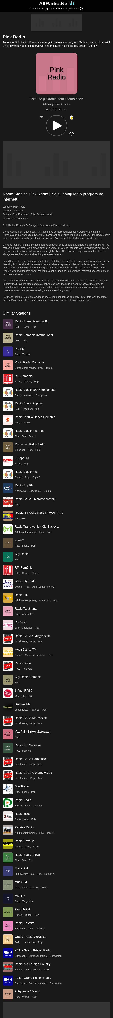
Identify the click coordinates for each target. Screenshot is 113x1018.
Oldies (27, 381)
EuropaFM (22, 458)
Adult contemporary (25, 532)
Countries (35, 8)
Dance (32, 436)
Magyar (38, 805)
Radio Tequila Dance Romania (35, 417)
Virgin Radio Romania (29, 362)
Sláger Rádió (23, 690)
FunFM (19, 540)
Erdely (18, 805)
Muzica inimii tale (24, 873)
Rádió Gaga (23, 663)
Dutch (28, 914)
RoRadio (20, 622)
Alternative (21, 490)
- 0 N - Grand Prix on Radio (33, 950)
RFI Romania (23, 376)
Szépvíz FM (23, 704)
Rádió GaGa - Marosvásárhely (35, 499)
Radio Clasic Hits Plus (29, 430)
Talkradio (27, 668)
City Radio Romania (28, 677)
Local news (21, 641)
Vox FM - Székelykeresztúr (32, 731)
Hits (41, 532)
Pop (14, 214)
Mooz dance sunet (35, 655)
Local (25, 545)
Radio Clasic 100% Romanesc (35, 389)
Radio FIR (21, 595)
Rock (38, 449)
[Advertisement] (56, 22)
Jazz (27, 846)
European (23, 214)
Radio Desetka (24, 923)
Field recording (33, 969)
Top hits (34, 709)
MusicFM (21, 882)
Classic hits (21, 887)
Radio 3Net (22, 813)
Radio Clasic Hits (26, 471)
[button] (56, 125)
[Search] (81, 8)
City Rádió (22, 554)
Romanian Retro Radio (30, 444)
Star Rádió (22, 786)
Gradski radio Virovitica (30, 936)
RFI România (23, 567)
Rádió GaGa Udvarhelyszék (33, 772)
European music (24, 395)
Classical (20, 449)
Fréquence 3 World (27, 991)
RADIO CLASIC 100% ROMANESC (39, 513)
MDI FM (20, 895)
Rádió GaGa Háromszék (31, 759)
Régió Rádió (23, 800)
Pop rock (27, 750)
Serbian (41, 214)
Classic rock (21, 819)
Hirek (28, 805)
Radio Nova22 (24, 841)
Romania (18, 210)
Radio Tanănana (26, 608)
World (50, 214)
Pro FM (20, 348)
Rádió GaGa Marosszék (31, 718)
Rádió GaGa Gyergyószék (32, 636)
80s (17, 436)
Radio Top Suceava (28, 745)
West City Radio (25, 581)
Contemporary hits (25, 367)
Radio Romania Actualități (32, 321)
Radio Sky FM (24, 485)
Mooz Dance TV (25, 649)
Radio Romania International (34, 335)
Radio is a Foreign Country (32, 964)
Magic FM (21, 868)
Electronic (35, 490)
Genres (60, 8)
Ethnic (18, 969)
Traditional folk (31, 408)
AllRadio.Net (56, 3)
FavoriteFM (22, 909)
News (26, 326)
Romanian (22, 218)
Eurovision (56, 955)
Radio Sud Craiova (27, 854)
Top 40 (26, 354)
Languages (48, 8)
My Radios (72, 8)
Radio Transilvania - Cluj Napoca (37, 526)
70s (17, 696)
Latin (36, 846)
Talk (40, 641)
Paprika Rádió (24, 827)
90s (24, 436)
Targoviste (28, 901)
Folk (32, 214)
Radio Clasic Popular (29, 403)
